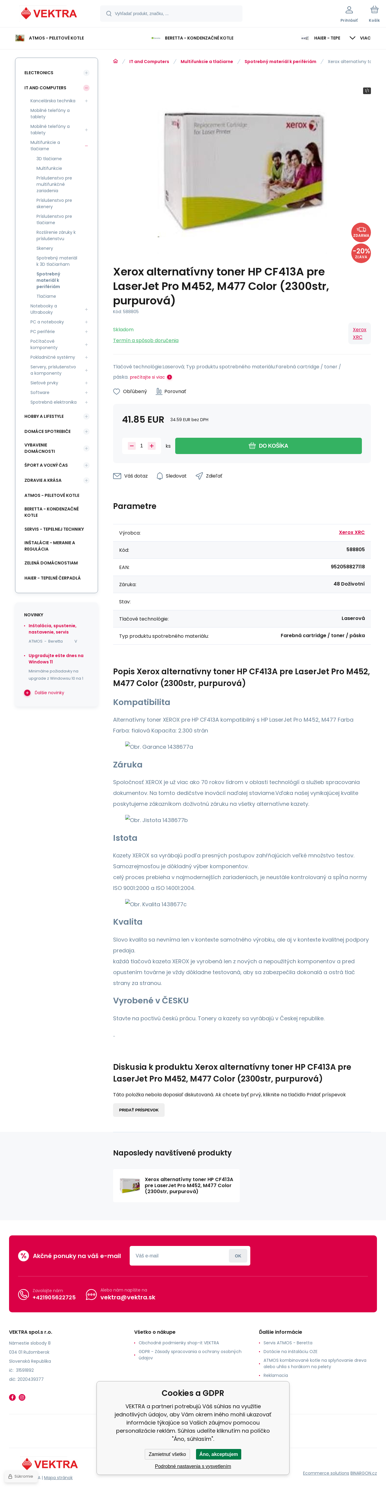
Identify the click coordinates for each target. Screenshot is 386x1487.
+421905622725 (54, 1297)
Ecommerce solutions (326, 1473)
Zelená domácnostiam (51, 563)
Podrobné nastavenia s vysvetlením (193, 1466)
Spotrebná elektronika (53, 402)
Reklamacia (276, 1375)
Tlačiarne (46, 296)
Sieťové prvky (44, 383)
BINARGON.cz (363, 1473)
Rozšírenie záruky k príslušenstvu (56, 235)
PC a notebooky (47, 322)
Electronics (38, 73)
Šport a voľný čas (46, 465)
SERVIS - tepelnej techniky (54, 529)
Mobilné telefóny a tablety (50, 113)
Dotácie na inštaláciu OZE (291, 1352)
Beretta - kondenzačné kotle (51, 512)
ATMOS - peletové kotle (51, 495)
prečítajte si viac (147, 377)
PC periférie (42, 332)
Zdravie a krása (43, 480)
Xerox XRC (359, 333)
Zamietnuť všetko (167, 1454)
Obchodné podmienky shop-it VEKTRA (179, 1343)
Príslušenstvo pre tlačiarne (54, 219)
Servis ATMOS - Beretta (288, 1343)
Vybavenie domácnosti (39, 448)
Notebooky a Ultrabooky (43, 309)
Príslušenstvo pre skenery (54, 203)
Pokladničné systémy (52, 357)
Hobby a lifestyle (44, 416)
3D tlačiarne (49, 159)
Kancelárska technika (52, 101)
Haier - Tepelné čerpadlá (52, 578)
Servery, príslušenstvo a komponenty (53, 370)
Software (39, 392)
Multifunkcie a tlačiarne (207, 62)
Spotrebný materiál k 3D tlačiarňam (56, 261)
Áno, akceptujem (218, 1454)
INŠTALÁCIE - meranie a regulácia (49, 546)
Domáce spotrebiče (47, 431)
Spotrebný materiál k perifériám (280, 62)
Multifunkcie (49, 168)
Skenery (44, 248)
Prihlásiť (238, 1256)
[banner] (49, 14)
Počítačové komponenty (44, 344)
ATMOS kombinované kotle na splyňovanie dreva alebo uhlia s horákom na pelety (315, 1363)
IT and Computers (149, 62)
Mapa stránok (58, 1478)
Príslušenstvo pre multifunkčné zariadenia (54, 184)
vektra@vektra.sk (127, 1297)
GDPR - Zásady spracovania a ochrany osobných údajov (190, 1355)
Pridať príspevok (139, 1110)
